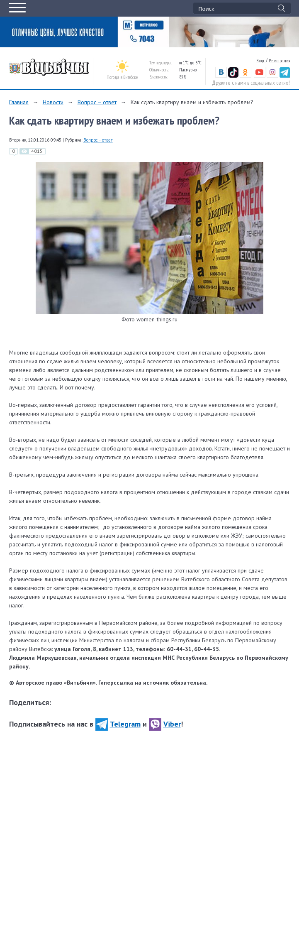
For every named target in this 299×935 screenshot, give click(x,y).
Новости (53, 102)
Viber (165, 724)
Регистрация (279, 61)
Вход (260, 61)
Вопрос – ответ (97, 102)
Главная (19, 102)
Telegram (118, 724)
